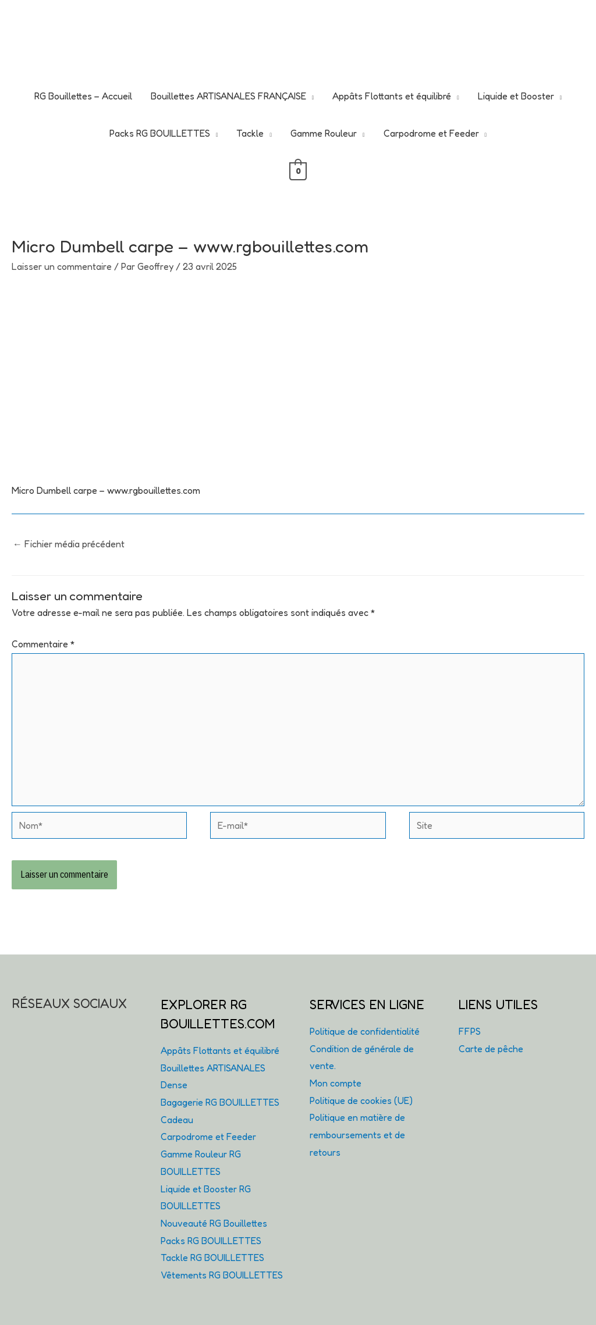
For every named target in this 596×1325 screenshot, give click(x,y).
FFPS (470, 1031)
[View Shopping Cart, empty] (298, 170)
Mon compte (335, 1083)
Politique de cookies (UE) (361, 1100)
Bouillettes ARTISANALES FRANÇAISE (228, 96)
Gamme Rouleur (323, 133)
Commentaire (43, 644)
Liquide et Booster (516, 96)
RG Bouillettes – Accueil (83, 96)
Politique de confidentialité (365, 1031)
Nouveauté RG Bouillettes (214, 1223)
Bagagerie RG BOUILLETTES (220, 1102)
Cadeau (177, 1119)
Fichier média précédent (69, 544)
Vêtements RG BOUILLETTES (222, 1275)
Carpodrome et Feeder (431, 133)
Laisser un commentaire (62, 266)
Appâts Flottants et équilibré (391, 96)
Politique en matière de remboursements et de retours (357, 1134)
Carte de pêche (491, 1049)
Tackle (250, 133)
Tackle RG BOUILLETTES (212, 1257)
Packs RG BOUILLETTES (159, 133)
